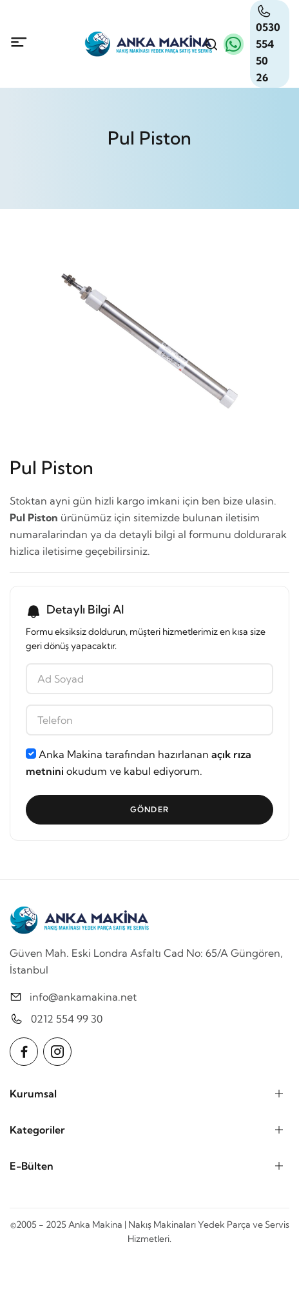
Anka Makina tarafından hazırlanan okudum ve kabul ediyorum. (138, 762)
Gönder (149, 809)
